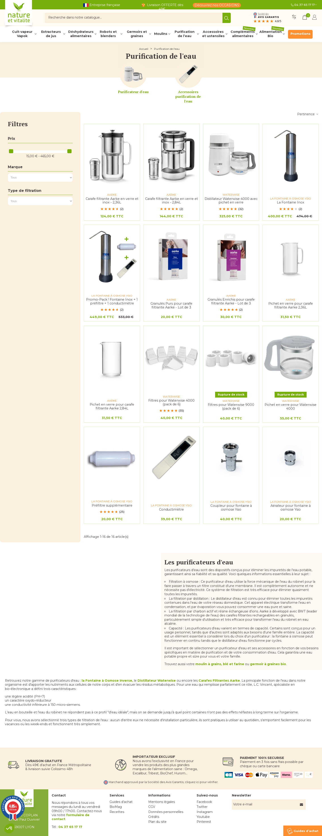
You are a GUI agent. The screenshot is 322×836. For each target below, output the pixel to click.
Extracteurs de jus (51, 34)
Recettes (117, 812)
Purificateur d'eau (133, 91)
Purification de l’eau (185, 34)
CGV (151, 807)
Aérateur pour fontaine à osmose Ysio (291, 507)
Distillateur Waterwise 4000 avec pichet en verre (231, 200)
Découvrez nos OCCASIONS (217, 5)
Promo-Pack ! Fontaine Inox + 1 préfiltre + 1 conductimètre (112, 301)
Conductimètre (171, 509)
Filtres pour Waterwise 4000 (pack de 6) (171, 402)
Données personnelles (165, 812)
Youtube (203, 817)
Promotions (300, 34)
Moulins (160, 34)
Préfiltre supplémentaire (112, 505)
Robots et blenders (108, 34)
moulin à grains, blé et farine (219, 664)
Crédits (153, 817)
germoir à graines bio (268, 664)
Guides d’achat (121, 802)
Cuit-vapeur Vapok (22, 34)
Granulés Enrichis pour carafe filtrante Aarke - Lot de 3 (231, 301)
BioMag (116, 807)
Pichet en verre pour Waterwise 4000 (290, 406)
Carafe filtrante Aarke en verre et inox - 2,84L (171, 200)
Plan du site (157, 822)
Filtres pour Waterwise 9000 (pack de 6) (231, 406)
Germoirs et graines (137, 34)
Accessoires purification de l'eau (188, 96)
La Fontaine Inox (290, 202)
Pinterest (204, 822)
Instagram (205, 812)
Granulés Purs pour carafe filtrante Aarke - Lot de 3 (171, 305)
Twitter (202, 807)
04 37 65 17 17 (304, 4)
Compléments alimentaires (243, 34)
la (107, 681)
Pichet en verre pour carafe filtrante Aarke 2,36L (290, 305)
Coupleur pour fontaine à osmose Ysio (231, 507)
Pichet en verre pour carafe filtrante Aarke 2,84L (112, 406)
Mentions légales (161, 802)
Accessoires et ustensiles (213, 34)
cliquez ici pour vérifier (201, 782)
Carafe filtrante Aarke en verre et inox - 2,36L (112, 200)
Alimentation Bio (271, 34)
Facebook (204, 802)
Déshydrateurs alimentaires (80, 34)
